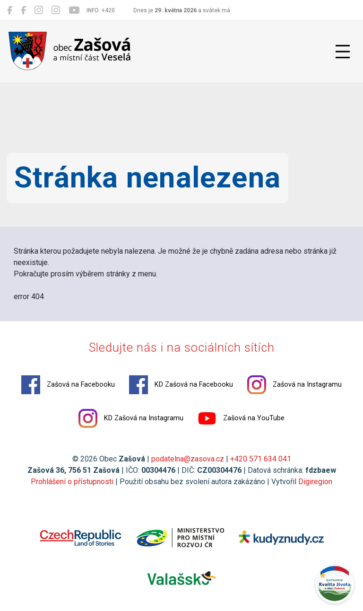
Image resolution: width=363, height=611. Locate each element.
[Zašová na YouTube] (74, 10)
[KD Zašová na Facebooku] (23, 10)
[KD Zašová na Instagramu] (56, 10)
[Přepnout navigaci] (342, 52)
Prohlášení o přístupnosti (72, 481)
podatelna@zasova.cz (187, 458)
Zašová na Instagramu (294, 384)
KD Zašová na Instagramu (130, 418)
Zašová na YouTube (241, 418)
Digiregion (315, 481)
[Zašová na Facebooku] (9, 10)
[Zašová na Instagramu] (39, 10)
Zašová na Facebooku (68, 384)
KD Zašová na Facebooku (181, 384)
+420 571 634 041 (260, 458)
